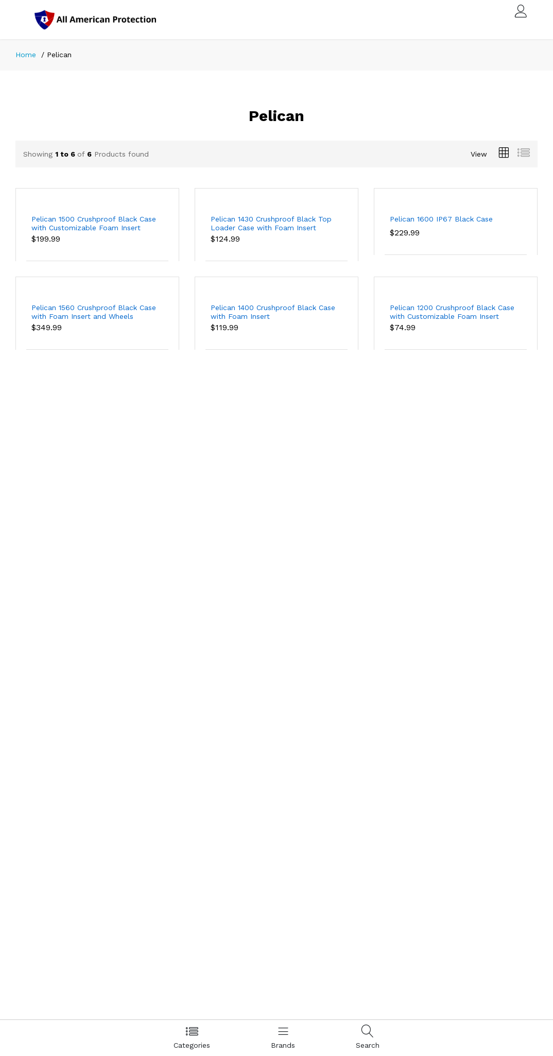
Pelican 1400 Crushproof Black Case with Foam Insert (273, 311)
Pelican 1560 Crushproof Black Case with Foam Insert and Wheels (93, 311)
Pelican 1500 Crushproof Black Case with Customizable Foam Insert (93, 223)
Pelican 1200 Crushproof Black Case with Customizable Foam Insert (452, 311)
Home (25, 54)
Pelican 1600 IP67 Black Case (441, 219)
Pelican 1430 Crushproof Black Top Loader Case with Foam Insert (271, 223)
